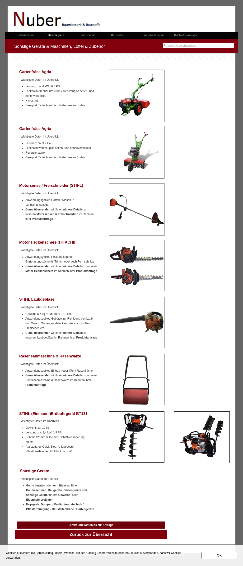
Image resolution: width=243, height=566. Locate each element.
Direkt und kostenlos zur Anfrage (91, 525)
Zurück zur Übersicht (91, 534)
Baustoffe (117, 35)
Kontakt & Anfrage (185, 35)
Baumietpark (56, 35)
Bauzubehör (87, 35)
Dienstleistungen (153, 35)
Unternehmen (25, 35)
